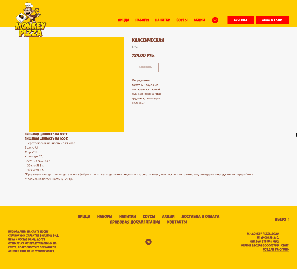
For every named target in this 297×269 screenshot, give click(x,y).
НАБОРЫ (142, 20)
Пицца (84, 217)
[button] (240, 20)
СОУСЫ (182, 20)
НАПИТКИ (162, 20)
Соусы (149, 217)
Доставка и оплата (200, 217)
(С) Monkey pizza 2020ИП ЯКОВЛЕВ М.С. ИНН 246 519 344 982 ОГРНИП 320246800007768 (260, 239)
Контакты (177, 222)
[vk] (215, 20)
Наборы (104, 217)
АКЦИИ (199, 20)
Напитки (127, 217)
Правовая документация (135, 222)
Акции (168, 217)
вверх (282, 219)
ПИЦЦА (123, 20)
